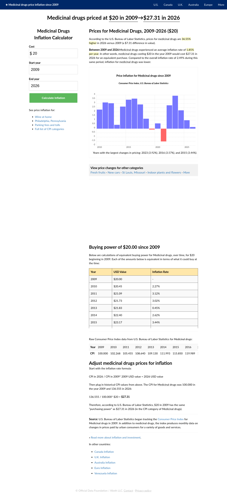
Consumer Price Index (171, 419)
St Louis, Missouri (133, 172)
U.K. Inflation (102, 457)
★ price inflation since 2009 (32, 4)
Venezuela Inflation (105, 473)
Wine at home (43, 116)
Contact (128, 490)
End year (34, 79)
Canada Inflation (104, 451)
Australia (193, 4)
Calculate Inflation (53, 98)
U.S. (156, 4)
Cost (32, 46)
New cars (114, 172)
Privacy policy (143, 490)
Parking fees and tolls (47, 125)
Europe (208, 4)
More (221, 4)
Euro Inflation (102, 468)
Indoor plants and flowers (164, 172)
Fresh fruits (97, 172)
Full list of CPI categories (49, 129)
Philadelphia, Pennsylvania (50, 120)
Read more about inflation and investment (115, 437)
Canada (168, 4)
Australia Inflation (104, 462)
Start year (35, 62)
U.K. (180, 4)
